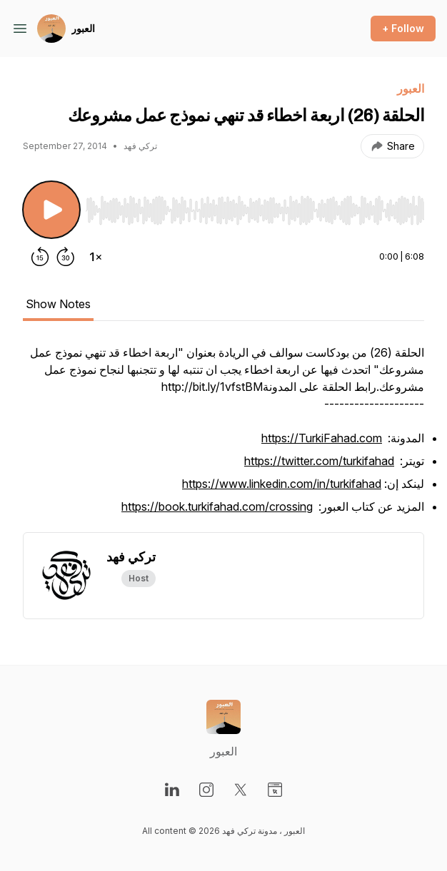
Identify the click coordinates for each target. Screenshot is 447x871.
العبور (83, 28)
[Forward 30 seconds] (66, 257)
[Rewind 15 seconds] (40, 257)
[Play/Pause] (51, 209)
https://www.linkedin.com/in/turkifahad (281, 484)
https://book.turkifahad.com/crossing (217, 506)
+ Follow (403, 28)
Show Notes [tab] (58, 304)
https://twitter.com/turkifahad (319, 461)
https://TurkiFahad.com (321, 438)
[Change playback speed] (95, 257)
